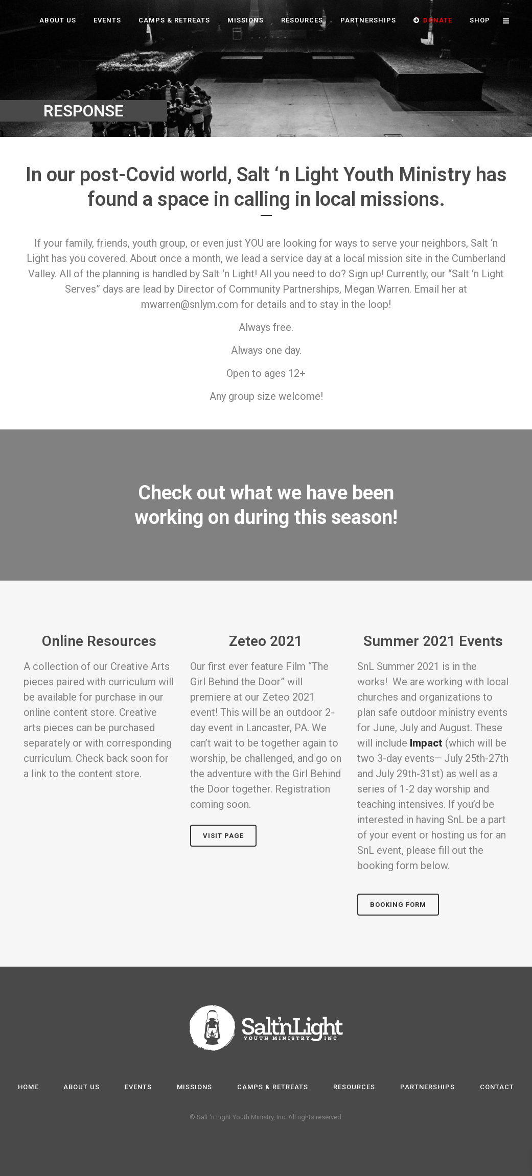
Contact (497, 1087)
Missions (194, 1087)
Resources (354, 1087)
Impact (426, 743)
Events (138, 1087)
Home (28, 1087)
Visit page (223, 835)
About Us (81, 1087)
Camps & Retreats (272, 1087)
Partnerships (427, 1087)
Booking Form (398, 904)
